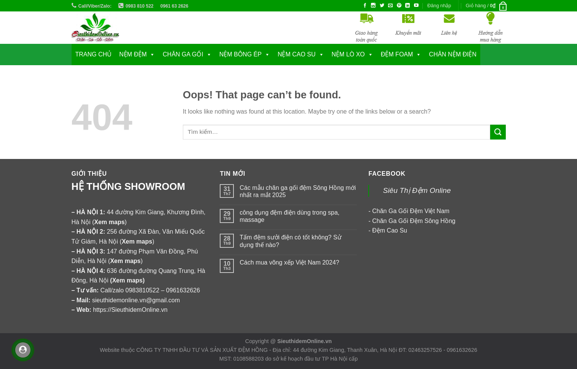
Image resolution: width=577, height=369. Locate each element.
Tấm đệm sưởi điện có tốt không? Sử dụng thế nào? (290, 241)
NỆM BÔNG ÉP (240, 54)
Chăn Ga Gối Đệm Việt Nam (410, 211)
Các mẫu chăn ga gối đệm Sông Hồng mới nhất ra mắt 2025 (298, 191)
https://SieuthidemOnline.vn (130, 309)
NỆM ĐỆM (133, 54)
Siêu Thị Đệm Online (417, 190)
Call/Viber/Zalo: (95, 6)
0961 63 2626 (174, 6)
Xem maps (127, 280)
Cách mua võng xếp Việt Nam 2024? (289, 262)
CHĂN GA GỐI (183, 54)
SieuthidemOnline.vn (304, 341)
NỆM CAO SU (297, 54)
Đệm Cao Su (389, 230)
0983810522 (142, 290)
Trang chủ (93, 54)
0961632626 (183, 290)
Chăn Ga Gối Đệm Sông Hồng (413, 221)
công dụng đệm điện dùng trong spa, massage (289, 216)
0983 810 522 (139, 6)
